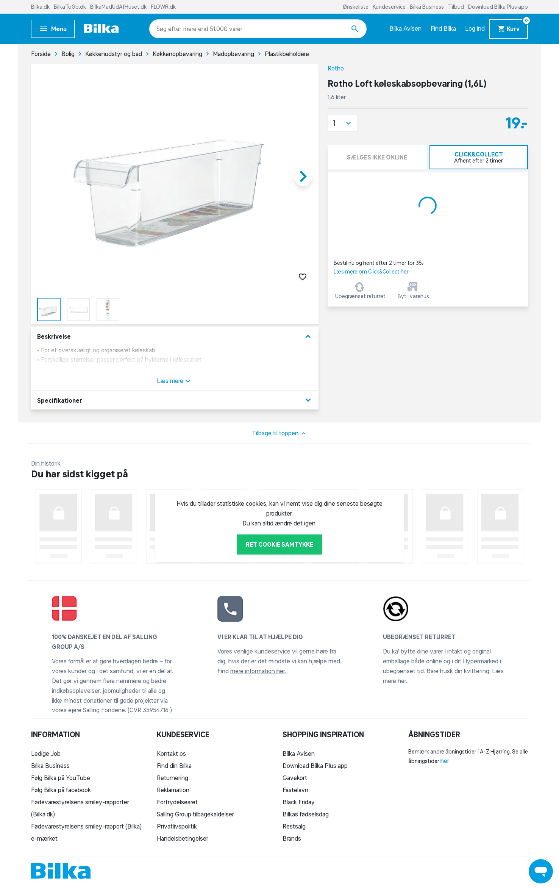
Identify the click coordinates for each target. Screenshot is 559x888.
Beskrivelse (174, 336)
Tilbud (456, 7)
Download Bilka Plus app (498, 7)
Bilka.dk (41, 7)
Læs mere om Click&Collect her (371, 272)
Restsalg (294, 826)
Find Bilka (443, 28)
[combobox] (169, 29)
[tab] (478, 157)
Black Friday (299, 802)
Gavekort (295, 777)
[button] (343, 123)
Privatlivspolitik (177, 826)
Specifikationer (174, 400)
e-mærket (44, 838)
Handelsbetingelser (182, 838)
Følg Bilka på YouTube (60, 777)
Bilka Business (427, 7)
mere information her (257, 671)
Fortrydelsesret (177, 802)
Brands (292, 838)
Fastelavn (295, 789)
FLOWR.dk (163, 7)
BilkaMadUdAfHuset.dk (119, 7)
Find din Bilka (174, 765)
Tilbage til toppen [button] (280, 433)
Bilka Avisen (405, 28)
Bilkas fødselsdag (306, 814)
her (444, 760)
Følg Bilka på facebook (61, 789)
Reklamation (173, 789)
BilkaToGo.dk (70, 7)
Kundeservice (390, 7)
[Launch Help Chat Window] (541, 871)
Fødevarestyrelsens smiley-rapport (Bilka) (86, 826)
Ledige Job (46, 753)
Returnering (172, 777)
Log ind (475, 28)
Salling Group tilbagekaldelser (195, 814)
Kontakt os (171, 753)
